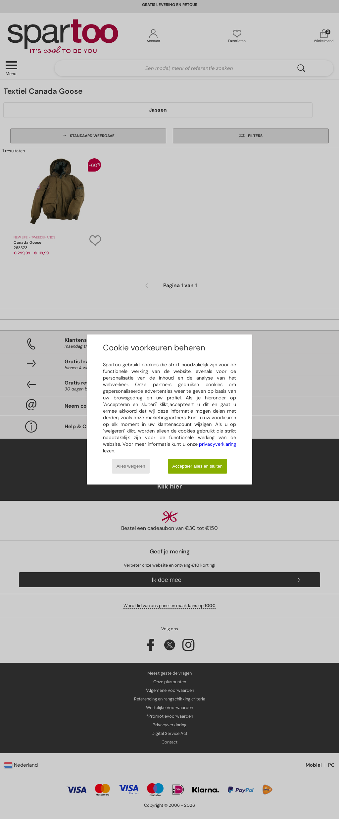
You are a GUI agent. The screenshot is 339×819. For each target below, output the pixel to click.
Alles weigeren (131, 466)
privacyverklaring (217, 444)
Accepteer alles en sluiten (197, 466)
